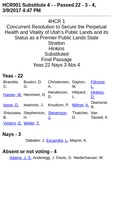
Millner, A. (80, 105)
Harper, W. (12, 94)
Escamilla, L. (57, 140)
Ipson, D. (11, 105)
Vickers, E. (12, 123)
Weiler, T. (31, 123)
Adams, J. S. (20, 157)
